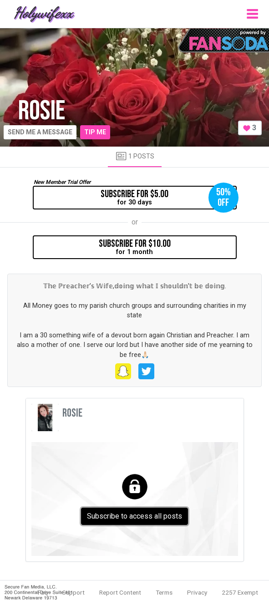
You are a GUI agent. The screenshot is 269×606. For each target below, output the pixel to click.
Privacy (197, 592)
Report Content (120, 592)
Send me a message (40, 132)
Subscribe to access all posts (134, 516)
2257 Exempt (240, 592)
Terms (164, 592)
